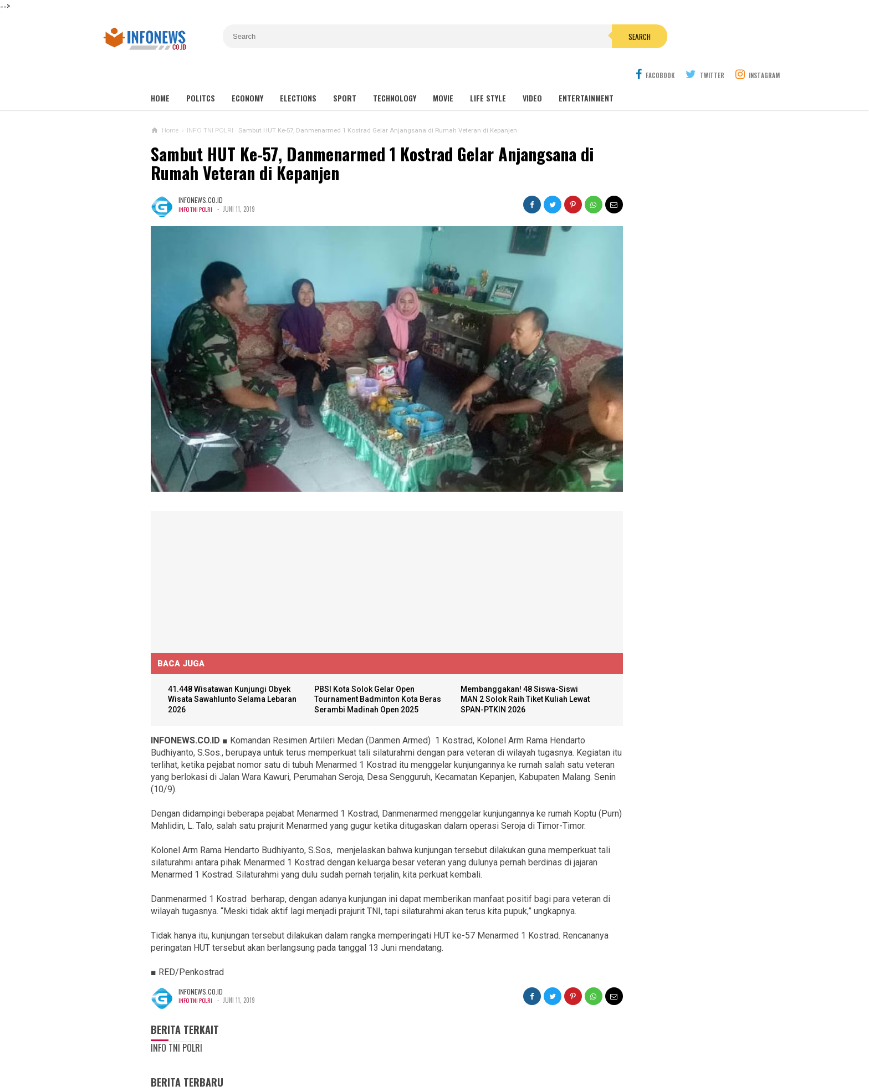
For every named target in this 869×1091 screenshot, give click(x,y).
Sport (344, 73)
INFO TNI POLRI (196, 183)
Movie (443, 73)
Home (160, 73)
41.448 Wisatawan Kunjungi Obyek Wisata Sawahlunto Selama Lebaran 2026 (225, 628)
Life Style (488, 73)
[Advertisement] (234, 508)
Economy (247, 73)
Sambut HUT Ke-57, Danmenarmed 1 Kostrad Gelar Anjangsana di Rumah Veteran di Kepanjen (322, 138)
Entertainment (586, 73)
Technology (394, 73)
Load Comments (179, 1078)
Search (497, 36)
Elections (298, 73)
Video (532, 73)
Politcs (200, 73)
